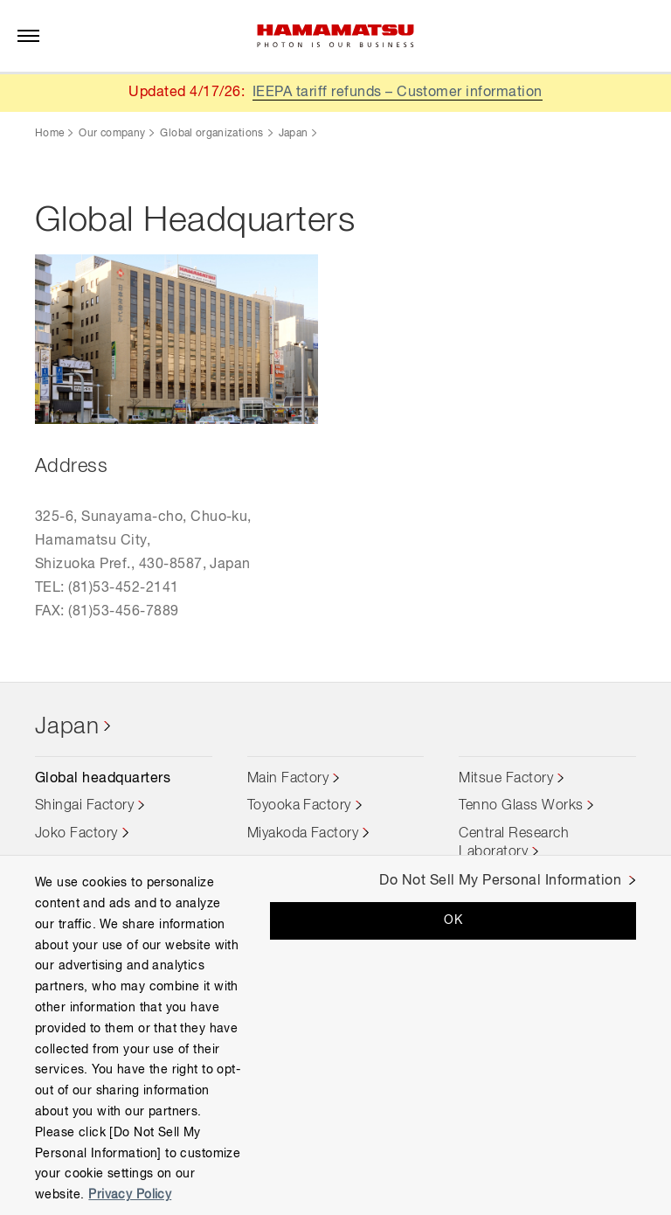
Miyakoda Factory (303, 834)
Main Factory (288, 779)
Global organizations (211, 133)
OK (453, 920)
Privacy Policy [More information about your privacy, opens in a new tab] (129, 1195)
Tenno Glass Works (521, 806)
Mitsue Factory (506, 779)
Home (49, 133)
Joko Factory (76, 834)
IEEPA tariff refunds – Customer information (397, 93)
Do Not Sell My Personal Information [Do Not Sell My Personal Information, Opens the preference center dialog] (500, 881)
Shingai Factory (84, 806)
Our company (112, 133)
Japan (293, 133)
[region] (335, 1035)
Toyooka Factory (299, 806)
